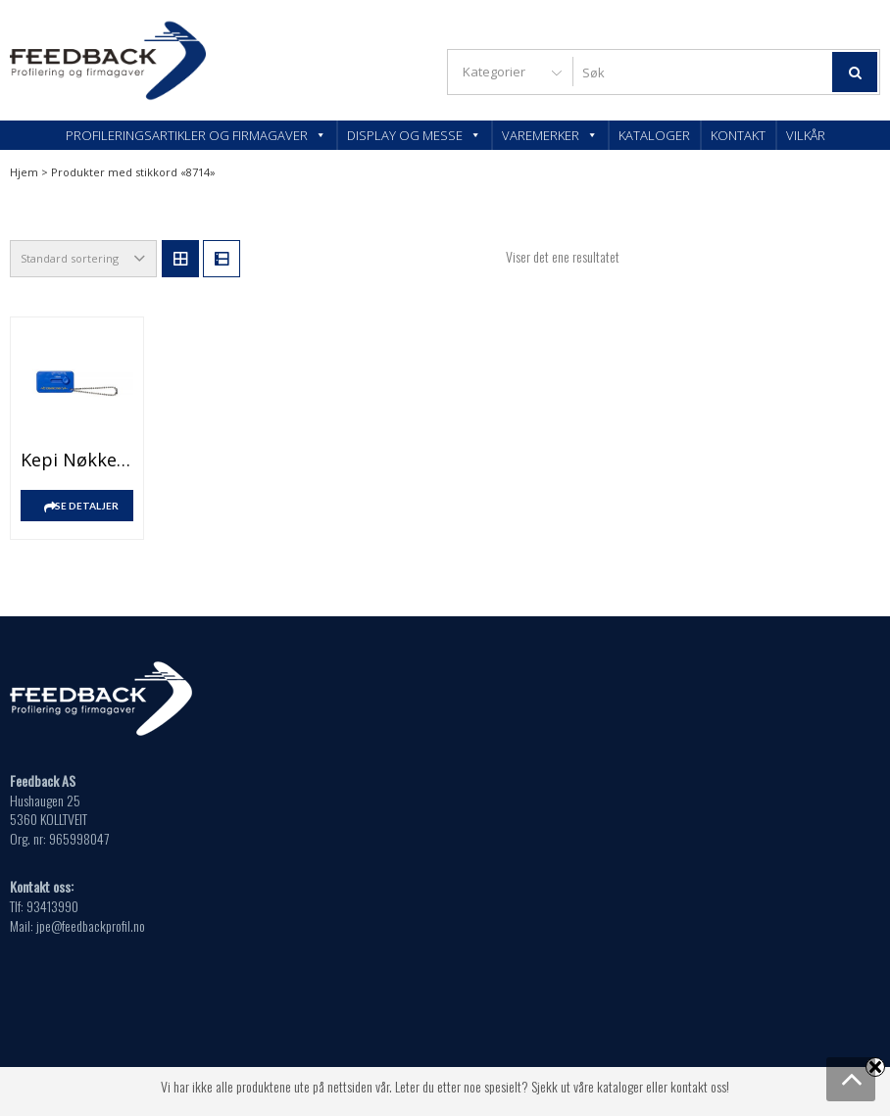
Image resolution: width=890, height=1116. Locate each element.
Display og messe (414, 135)
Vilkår (805, 135)
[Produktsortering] (83, 258)
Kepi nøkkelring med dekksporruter (77, 459)
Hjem (24, 172)
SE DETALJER (87, 505)
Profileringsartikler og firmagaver (196, 135)
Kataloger (654, 135)
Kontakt (738, 135)
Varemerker (550, 135)
